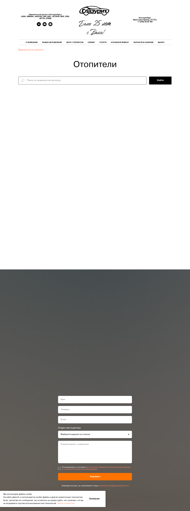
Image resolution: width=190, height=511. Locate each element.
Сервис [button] (91, 42)
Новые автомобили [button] (52, 42)
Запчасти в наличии (143, 42)
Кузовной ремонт (120, 42)
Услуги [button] (102, 42)
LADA (23, 16)
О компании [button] (32, 42)
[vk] (39, 25)
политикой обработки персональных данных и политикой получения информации (96, 468)
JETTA (42, 18)
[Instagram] (50, 25)
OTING (48, 18)
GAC (49, 16)
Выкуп (161, 42)
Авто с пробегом (74, 42)
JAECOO (38, 16)
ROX (62, 16)
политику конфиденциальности (114, 486)
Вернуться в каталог (31, 50)
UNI (44, 16)
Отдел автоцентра (69, 428)
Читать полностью (66, 503)
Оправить (95, 477)
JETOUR (55, 16)
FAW (67, 16)
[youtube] (45, 25)
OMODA (30, 16)
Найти (160, 80)
